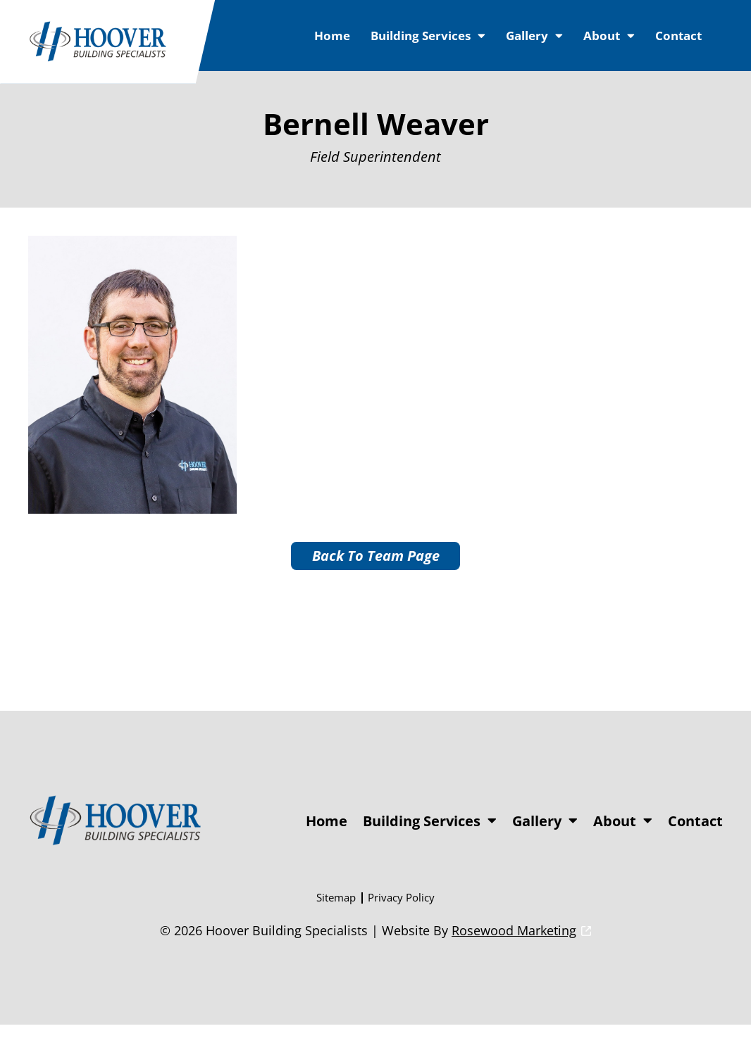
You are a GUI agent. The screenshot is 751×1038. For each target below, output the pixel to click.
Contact (678, 35)
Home (332, 35)
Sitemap (336, 911)
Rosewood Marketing (514, 943)
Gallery (534, 36)
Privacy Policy (401, 911)
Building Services (428, 36)
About (609, 36)
